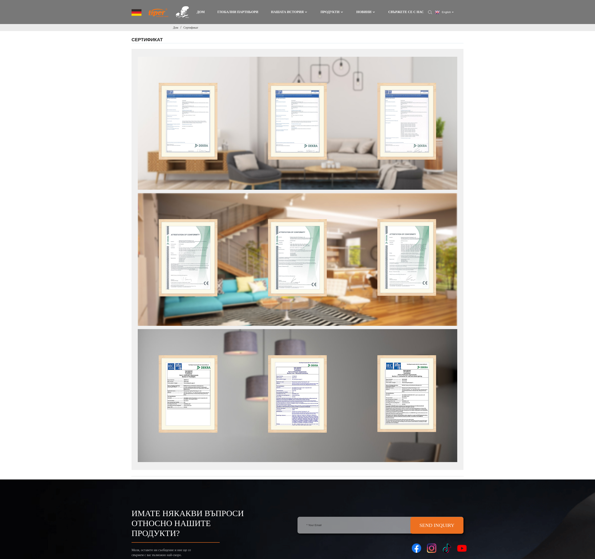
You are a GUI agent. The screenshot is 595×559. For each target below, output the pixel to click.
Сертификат (190, 27)
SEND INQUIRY (437, 525)
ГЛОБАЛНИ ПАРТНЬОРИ (237, 12)
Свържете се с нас (406, 12)
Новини (366, 12)
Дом (201, 12)
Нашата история (289, 12)
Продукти (332, 12)
